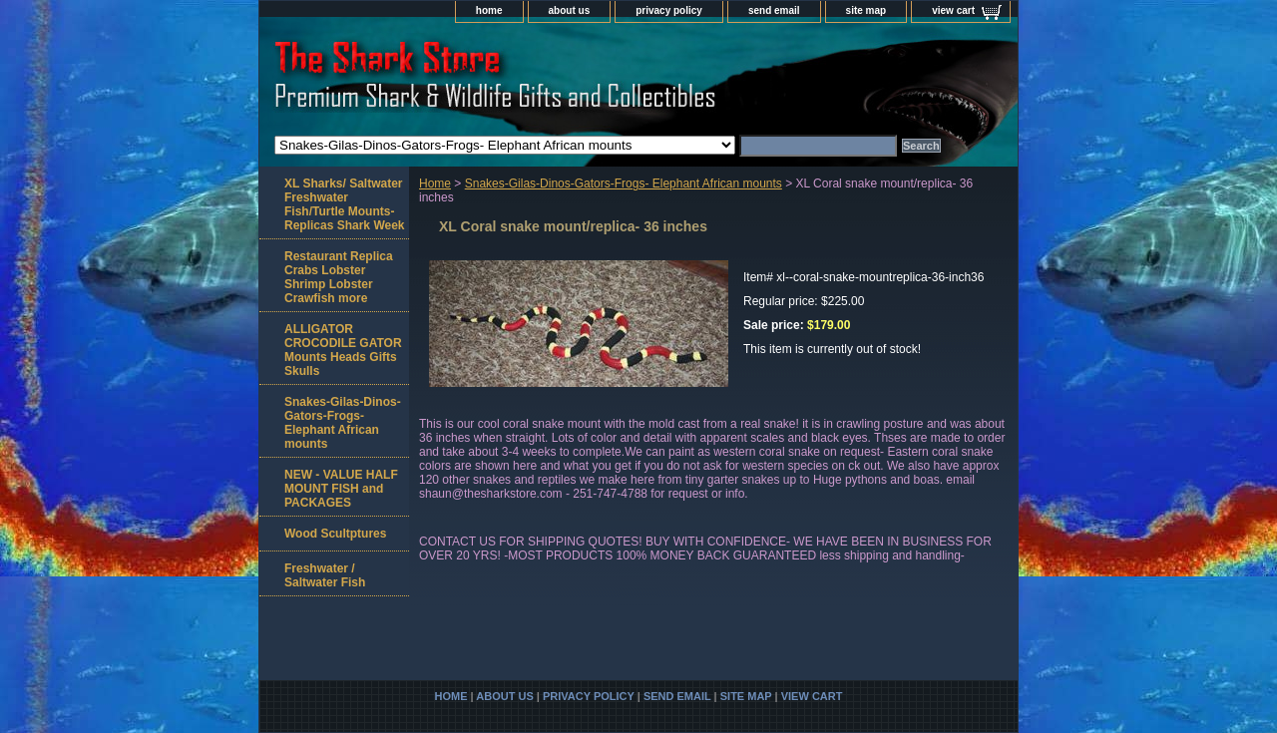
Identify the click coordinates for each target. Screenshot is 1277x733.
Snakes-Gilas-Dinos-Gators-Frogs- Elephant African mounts (623, 183)
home (489, 10)
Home (435, 183)
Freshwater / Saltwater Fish (324, 575)
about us (570, 10)
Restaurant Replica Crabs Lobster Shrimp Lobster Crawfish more (338, 277)
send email (774, 10)
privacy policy (669, 10)
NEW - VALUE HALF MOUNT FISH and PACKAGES (341, 489)
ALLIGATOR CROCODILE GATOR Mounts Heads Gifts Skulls (343, 350)
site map (866, 10)
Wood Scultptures (335, 534)
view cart (953, 10)
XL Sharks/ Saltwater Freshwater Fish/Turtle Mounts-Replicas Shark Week (344, 204)
